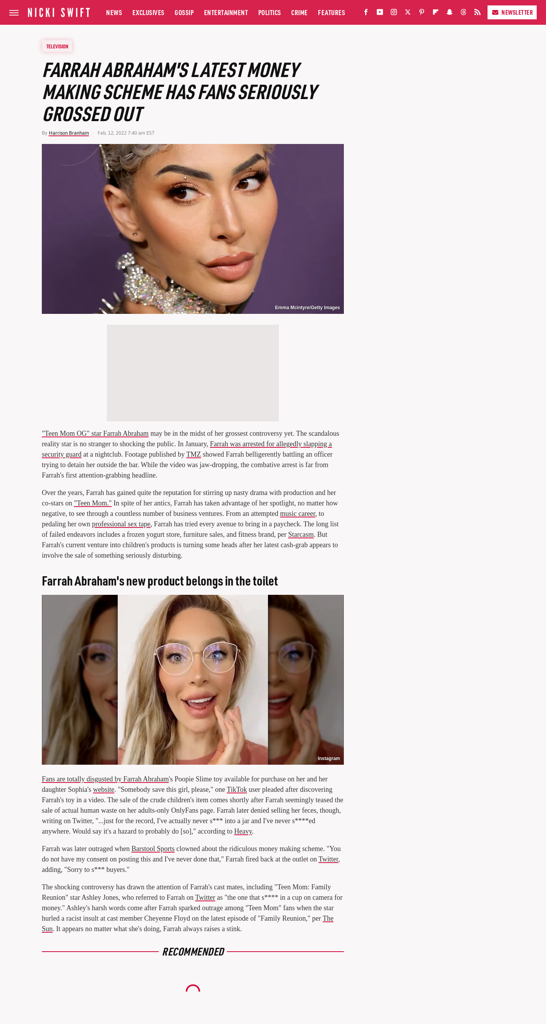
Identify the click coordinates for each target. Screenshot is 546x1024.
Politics (269, 12)
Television (57, 46)
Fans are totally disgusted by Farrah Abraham (105, 779)
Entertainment (226, 12)
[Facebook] (366, 14)
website (103, 789)
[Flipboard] (436, 14)
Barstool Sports (153, 849)
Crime (299, 12)
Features (331, 12)
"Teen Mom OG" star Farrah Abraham (95, 433)
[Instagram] (394, 14)
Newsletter (512, 12)
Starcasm (301, 534)
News (114, 12)
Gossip (184, 12)
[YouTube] (380, 14)
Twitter (328, 859)
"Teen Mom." (93, 503)
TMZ (193, 454)
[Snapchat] (449, 14)
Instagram (329, 758)
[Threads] (463, 14)
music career (297, 513)
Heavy (243, 831)
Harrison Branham (69, 133)
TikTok (237, 789)
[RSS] (477, 14)
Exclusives (148, 12)
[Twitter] (408, 14)
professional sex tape (121, 524)
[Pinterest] (422, 14)
